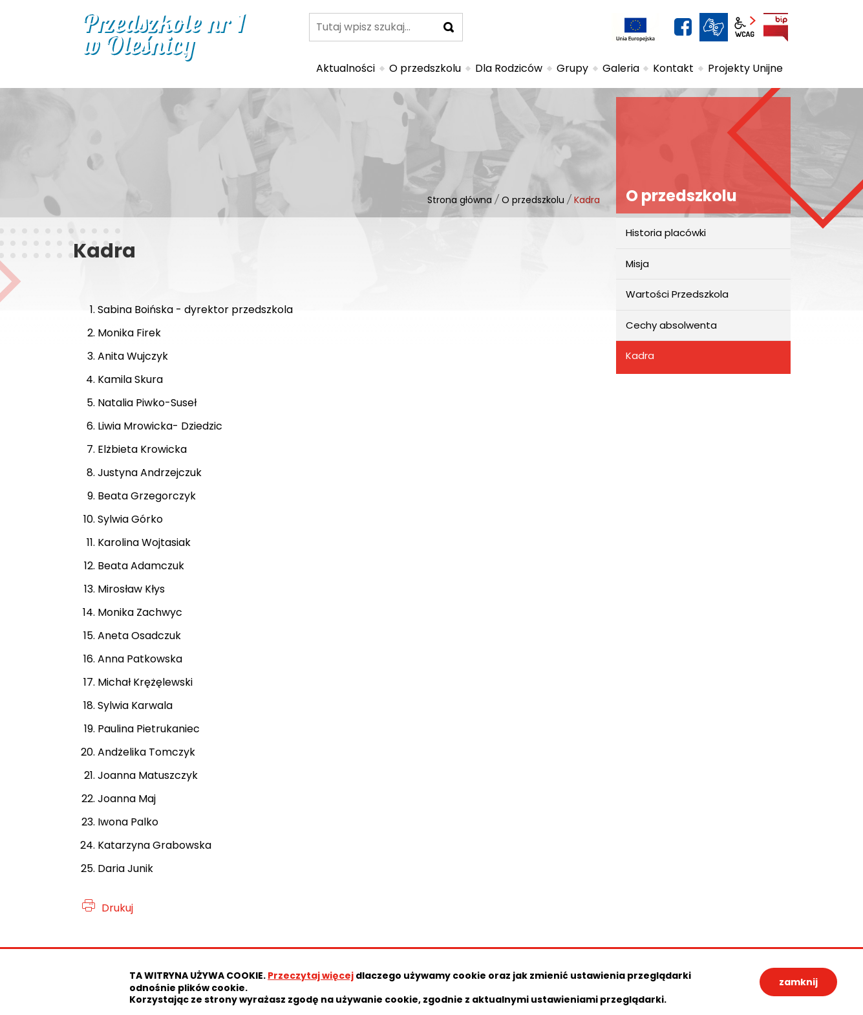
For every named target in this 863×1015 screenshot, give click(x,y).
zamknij (798, 982)
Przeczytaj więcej (311, 975)
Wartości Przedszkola (677, 294)
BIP (776, 27)
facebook (682, 27)
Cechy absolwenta (671, 325)
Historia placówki (666, 232)
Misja (637, 263)
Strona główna (459, 199)
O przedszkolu (533, 199)
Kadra (640, 355)
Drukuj (117, 907)
